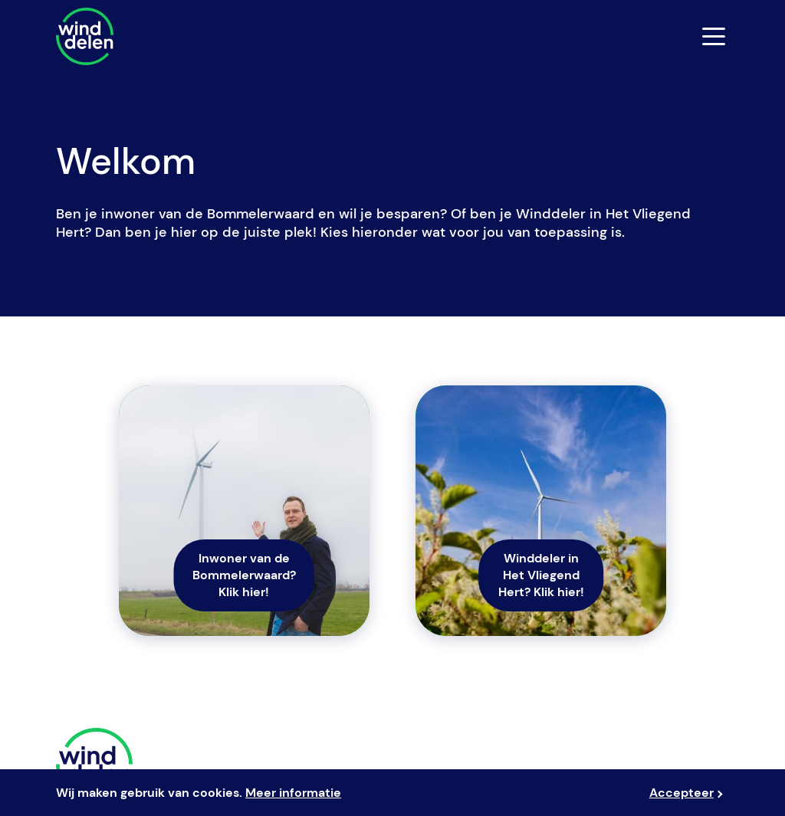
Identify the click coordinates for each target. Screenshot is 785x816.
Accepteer (681, 793)
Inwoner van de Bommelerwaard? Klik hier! (244, 575)
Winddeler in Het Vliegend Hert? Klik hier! (541, 575)
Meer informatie (293, 793)
